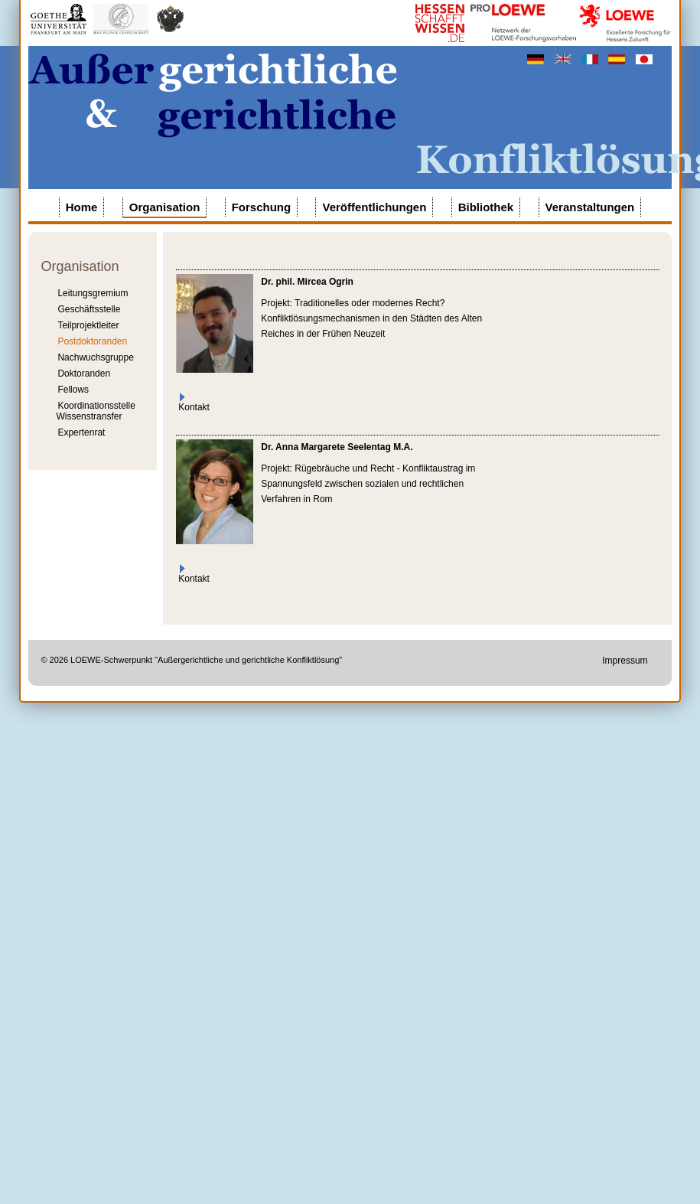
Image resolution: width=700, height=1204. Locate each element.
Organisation (164, 207)
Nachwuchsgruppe (95, 357)
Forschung (261, 207)
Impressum (624, 660)
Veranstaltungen (590, 207)
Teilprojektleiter (88, 325)
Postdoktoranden (92, 341)
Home (82, 207)
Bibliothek (486, 207)
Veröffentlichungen (374, 207)
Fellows (73, 389)
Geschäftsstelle (88, 309)
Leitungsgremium (92, 293)
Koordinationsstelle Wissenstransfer (95, 411)
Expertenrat (81, 432)
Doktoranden (83, 373)
